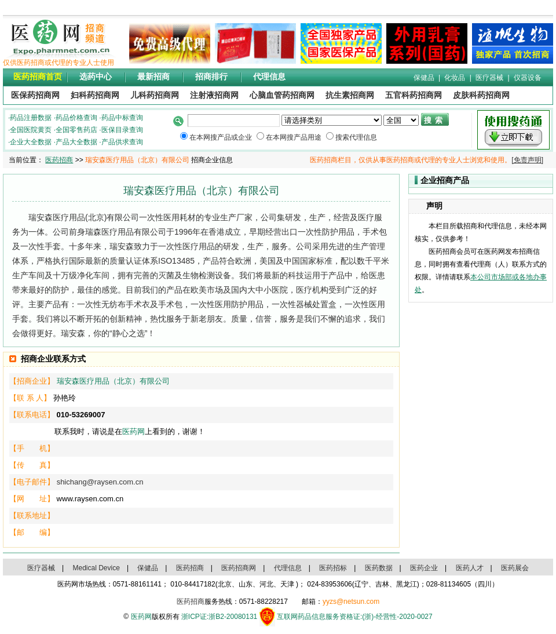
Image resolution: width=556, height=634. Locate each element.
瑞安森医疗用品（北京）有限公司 (112, 381)
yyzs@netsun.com (351, 601)
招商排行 (211, 76)
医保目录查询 (122, 130)
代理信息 (269, 76)
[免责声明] (527, 160)
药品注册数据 (31, 118)
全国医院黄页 (31, 130)
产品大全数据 (76, 142)
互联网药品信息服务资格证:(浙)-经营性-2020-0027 (355, 617)
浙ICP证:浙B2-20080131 (219, 617)
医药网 (133, 431)
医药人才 (470, 568)
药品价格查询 (76, 118)
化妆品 (454, 78)
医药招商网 (238, 568)
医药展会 (515, 568)
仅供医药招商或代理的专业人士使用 (58, 63)
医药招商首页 (37, 76)
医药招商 (59, 160)
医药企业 (424, 568)
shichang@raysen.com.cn (100, 482)
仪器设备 (528, 78)
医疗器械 (489, 78)
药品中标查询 (122, 118)
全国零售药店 (76, 130)
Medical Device (96, 568)
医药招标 (333, 568)
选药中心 (95, 76)
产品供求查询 (122, 142)
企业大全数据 (31, 142)
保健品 (424, 78)
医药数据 (379, 568)
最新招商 (153, 76)
